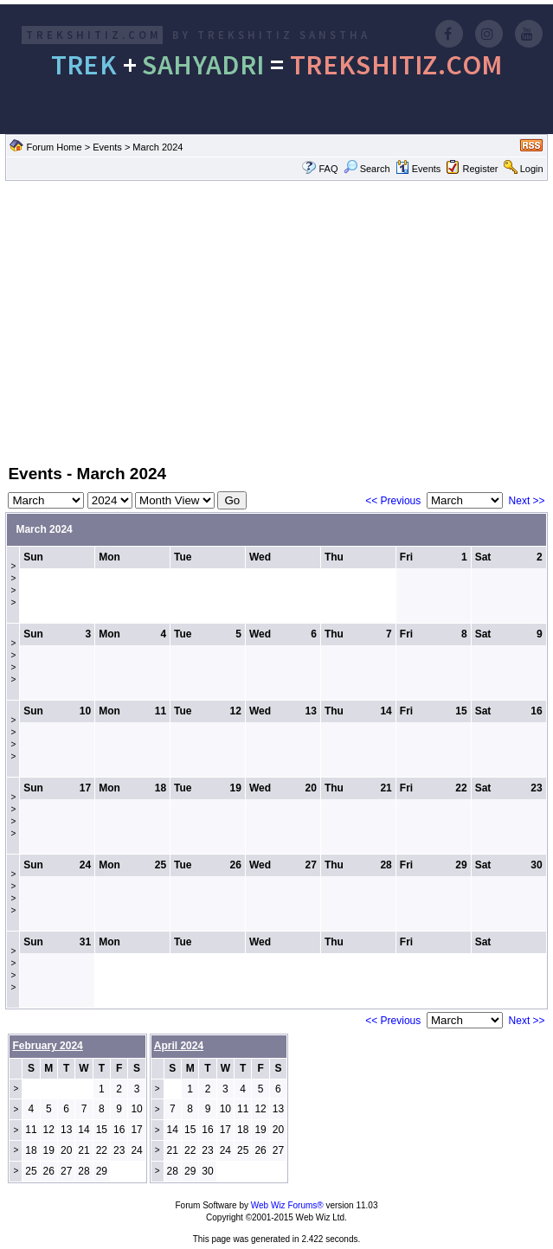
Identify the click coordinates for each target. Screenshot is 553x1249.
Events (107, 147)
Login (531, 168)
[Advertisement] (276, 321)
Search (367, 168)
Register (480, 168)
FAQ (328, 168)
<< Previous (393, 501)
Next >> (527, 501)
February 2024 (47, 1046)
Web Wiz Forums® (287, 1205)
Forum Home (53, 147)
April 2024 (178, 1046)
